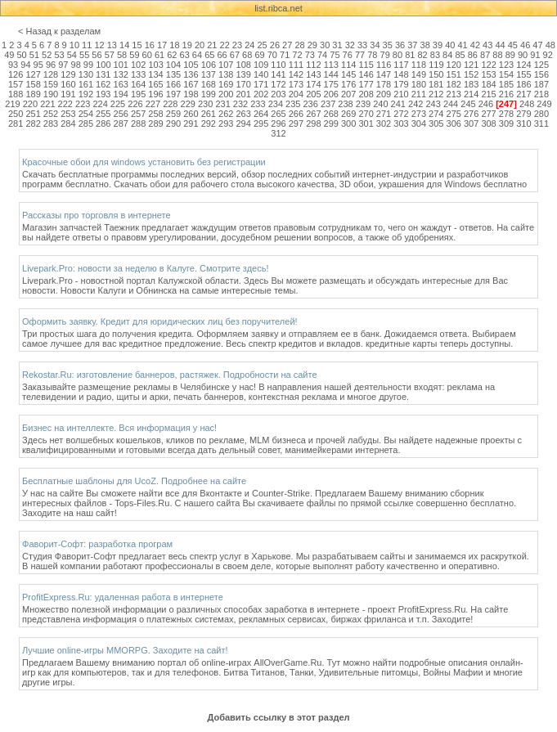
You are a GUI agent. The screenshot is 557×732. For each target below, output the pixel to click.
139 (243, 74)
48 (550, 45)
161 (86, 84)
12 (99, 45)
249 (544, 104)
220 (30, 104)
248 (526, 104)
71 (285, 55)
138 (225, 74)
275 (454, 114)
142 (296, 74)
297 (296, 123)
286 (103, 123)
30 (325, 45)
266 (296, 114)
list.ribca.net (278, 8)
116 (383, 65)
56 (96, 55)
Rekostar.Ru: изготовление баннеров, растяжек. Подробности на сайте (169, 374)
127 (32, 74)
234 (275, 104)
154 (506, 74)
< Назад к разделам (59, 31)
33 (362, 45)
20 (199, 45)
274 (436, 114)
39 (437, 45)
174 (313, 84)
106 (208, 65)
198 (190, 94)
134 (155, 74)
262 (225, 114)
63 (185, 55)
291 (190, 123)
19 (187, 45)
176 (348, 84)
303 (400, 123)
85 (460, 55)
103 (155, 65)
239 (363, 104)
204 (296, 94)
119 (436, 65)
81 (410, 55)
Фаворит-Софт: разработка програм (97, 544)
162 (103, 84)
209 (383, 94)
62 (172, 55)
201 (243, 94)
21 (212, 45)
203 (278, 94)
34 (375, 45)
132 (121, 74)
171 (261, 84)
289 (155, 123)
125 (541, 65)
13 (112, 45)
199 (208, 94)
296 (278, 123)
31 (337, 45)
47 (537, 45)
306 (454, 123)
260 (190, 114)
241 (398, 104)
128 (50, 74)
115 (365, 65)
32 (350, 45)
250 (15, 114)
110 (278, 65)
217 (523, 94)
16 (150, 45)
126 (15, 74)
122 (488, 65)
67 (235, 55)
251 (32, 114)
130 (86, 74)
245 (467, 104)
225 (117, 104)
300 (348, 123)
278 (506, 114)
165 (155, 84)
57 (110, 55)
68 (247, 55)
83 (435, 55)
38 (425, 45)
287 (121, 123)
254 (86, 114)
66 (222, 55)
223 (82, 104)
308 (488, 123)
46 (525, 45)
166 (173, 84)
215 (488, 94)
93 (13, 65)
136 (190, 74)
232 (240, 104)
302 (383, 123)
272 (400, 114)
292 (208, 123)
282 (32, 123)
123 (506, 65)
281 (15, 123)
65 (209, 55)
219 (12, 104)
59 (134, 55)
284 (68, 123)
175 (331, 84)
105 (190, 65)
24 (249, 45)
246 (485, 104)
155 (523, 74)
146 (365, 74)
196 (155, 94)
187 (541, 84)
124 (523, 65)
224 (99, 104)
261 (208, 114)
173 (296, 84)
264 (261, 114)
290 (173, 123)
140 (261, 74)
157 (15, 84)
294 (243, 123)
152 (471, 74)
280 (541, 114)
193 (103, 94)
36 (400, 45)
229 (188, 104)
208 (365, 94)
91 (535, 55)
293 (225, 123)
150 (436, 74)
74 (322, 55)
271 (383, 114)
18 (174, 45)
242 (415, 104)
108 (243, 65)
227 (153, 104)
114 (348, 65)
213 (454, 94)
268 (331, 114)
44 (500, 45)
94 (25, 65)
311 (541, 123)
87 (485, 55)
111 (296, 65)
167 (190, 84)
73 (310, 55)
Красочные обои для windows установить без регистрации (144, 162)
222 (65, 104)
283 (50, 123)
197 (173, 94)
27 (287, 45)
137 (208, 74)
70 (272, 55)
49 (9, 55)
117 (400, 65)
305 (436, 123)
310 (523, 123)
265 (278, 114)
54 (72, 55)
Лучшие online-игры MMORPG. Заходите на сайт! (125, 650)
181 (436, 84)
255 (103, 114)
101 (121, 65)
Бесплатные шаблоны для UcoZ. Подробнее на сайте (134, 481)
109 (261, 65)
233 (257, 104)
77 (360, 55)
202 (261, 94)
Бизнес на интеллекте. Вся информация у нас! (119, 428)
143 (313, 74)
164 (138, 84)
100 (103, 65)
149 (418, 74)
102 (138, 65)
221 (47, 104)
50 (21, 55)
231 (222, 104)
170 (243, 84)
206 (331, 94)
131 (103, 74)
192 (86, 94)
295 (261, 123)
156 (541, 74)
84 (447, 55)
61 (159, 55)
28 (299, 45)
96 (51, 65)
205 (313, 94)
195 (138, 94)
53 (59, 55)
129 (68, 74)
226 (135, 104)
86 (473, 55)
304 (418, 123)
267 (313, 114)
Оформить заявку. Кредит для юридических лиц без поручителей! (160, 321)
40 (450, 45)
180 (418, 84)
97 (63, 65)
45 (513, 45)
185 (506, 84)
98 (76, 65)
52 (47, 55)
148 (400, 74)
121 (471, 65)
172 (278, 84)
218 (541, 94)
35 (388, 45)
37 (412, 45)
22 (225, 45)
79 (385, 55)
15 (136, 45)
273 (418, 114)
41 (462, 45)
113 (331, 65)
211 (418, 94)
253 (68, 114)
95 (38, 65)
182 (454, 84)
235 (292, 104)
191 (68, 94)
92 (548, 55)
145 (348, 74)
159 (50, 84)
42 (475, 45)
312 (278, 133)
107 (225, 65)
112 (313, 65)
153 (488, 74)
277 (488, 114)
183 (471, 84)
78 (372, 55)
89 (510, 55)
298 (313, 123)
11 (87, 45)
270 (365, 114)
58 (122, 55)
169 (225, 84)
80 (397, 55)
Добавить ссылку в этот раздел (278, 717)
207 (348, 94)
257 (138, 114)
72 (297, 55)
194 (121, 94)
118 (418, 65)
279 (523, 114)
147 (383, 74)
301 (365, 123)
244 (450, 104)
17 (162, 45)
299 (331, 123)
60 (147, 55)
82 (422, 55)
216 (506, 94)
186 (523, 84)
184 (488, 84)
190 (50, 94)
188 (15, 94)
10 (74, 45)
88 (497, 55)
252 (50, 114)
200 (225, 94)
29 (312, 45)
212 (436, 94)
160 (68, 84)
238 (345, 104)
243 (432, 104)
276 (471, 114)
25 (262, 45)
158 (32, 84)
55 (84, 55)
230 (205, 104)
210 (400, 94)
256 (121, 114)
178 (383, 84)
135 (173, 74)
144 (331, 74)
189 (32, 94)
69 (259, 55)
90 (523, 55)
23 (237, 45)
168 (208, 84)
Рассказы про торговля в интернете (96, 215)
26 (275, 45)
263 (243, 114)
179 (400, 84)
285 (86, 123)
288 (138, 123)
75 (334, 55)
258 (155, 114)
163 (121, 84)
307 (471, 123)
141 (278, 74)
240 (380, 104)
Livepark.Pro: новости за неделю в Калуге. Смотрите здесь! (145, 268)
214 (471, 94)
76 (348, 55)
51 (34, 55)
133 (138, 74)
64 (197, 55)
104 (173, 65)
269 (348, 114)
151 (454, 74)
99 (88, 65)
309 (506, 123)
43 (487, 45)
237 (328, 104)
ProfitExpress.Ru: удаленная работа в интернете (122, 597)
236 (310, 104)
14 (124, 45)
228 (170, 104)
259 (173, 114)
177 (365, 84)
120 (454, 65)
